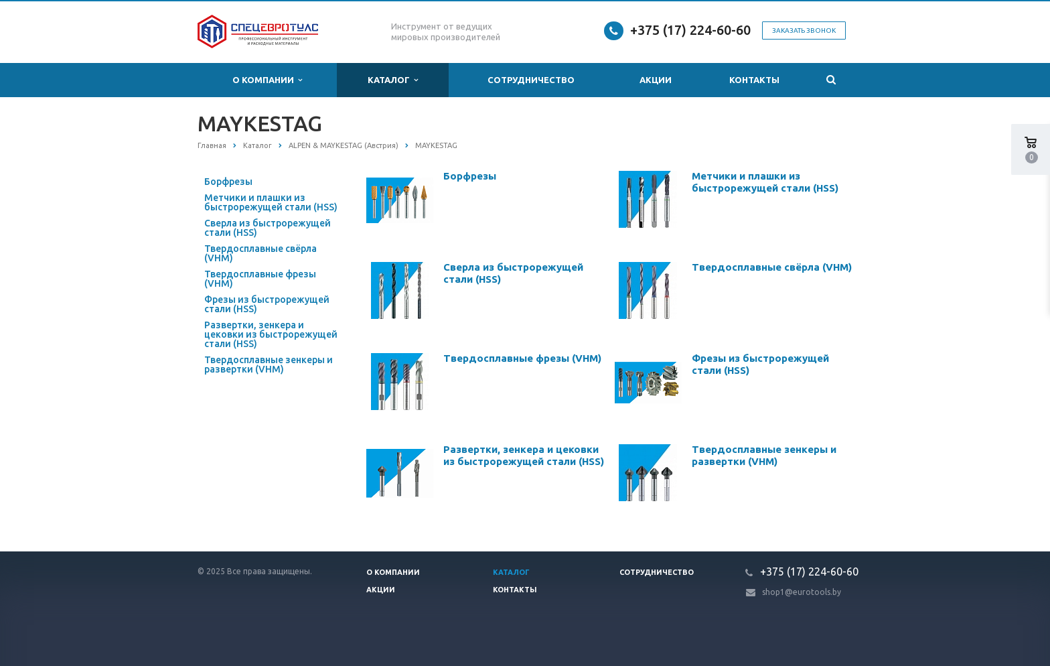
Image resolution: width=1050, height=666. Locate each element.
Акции (656, 79)
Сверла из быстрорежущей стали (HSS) (267, 228)
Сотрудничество (531, 79)
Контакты (754, 79)
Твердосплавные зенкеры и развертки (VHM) (268, 364)
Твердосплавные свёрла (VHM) (260, 253)
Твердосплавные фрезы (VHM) (260, 279)
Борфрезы (228, 181)
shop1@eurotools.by (801, 592)
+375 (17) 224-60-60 (690, 30)
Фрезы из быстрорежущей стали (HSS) (266, 304)
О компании (267, 80)
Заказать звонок (804, 30)
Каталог (393, 80)
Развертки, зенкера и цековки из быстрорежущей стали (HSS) (271, 334)
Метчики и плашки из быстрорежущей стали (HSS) (271, 202)
